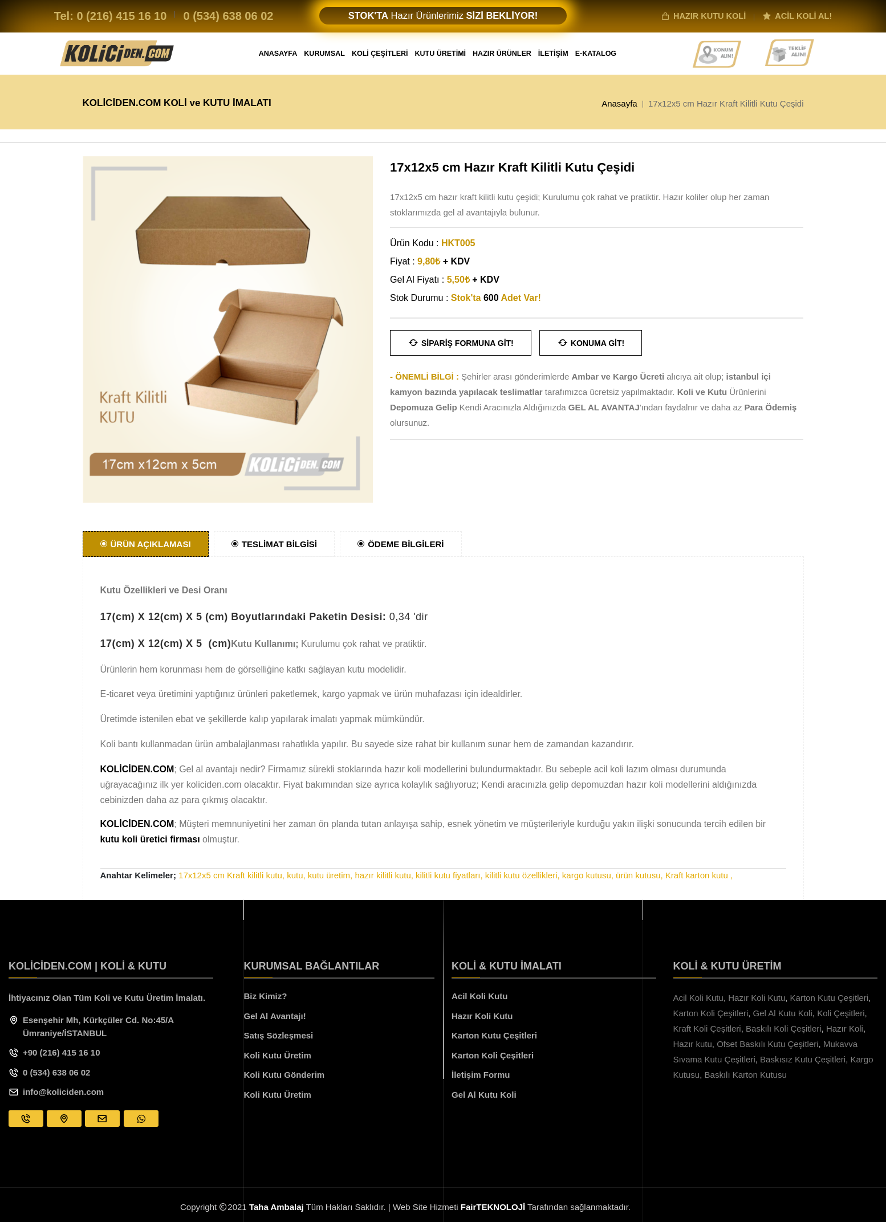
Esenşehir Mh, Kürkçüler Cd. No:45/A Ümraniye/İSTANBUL (98, 1026)
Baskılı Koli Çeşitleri (784, 1028)
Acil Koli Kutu (479, 996)
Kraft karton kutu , (699, 875)
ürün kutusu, (639, 875)
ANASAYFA (278, 54)
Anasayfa (619, 103)
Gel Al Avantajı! (275, 1016)
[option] (228, 329)
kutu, (296, 875)
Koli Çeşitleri (840, 1013)
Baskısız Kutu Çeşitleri (803, 1059)
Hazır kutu (692, 1044)
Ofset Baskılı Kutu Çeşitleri (767, 1044)
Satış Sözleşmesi (279, 1035)
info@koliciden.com (63, 1092)
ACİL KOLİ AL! (797, 16)
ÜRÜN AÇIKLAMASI (145, 544)
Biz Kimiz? (265, 996)
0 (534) (228, 16)
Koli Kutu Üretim (277, 1055)
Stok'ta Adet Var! (496, 298)
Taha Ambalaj (276, 1207)
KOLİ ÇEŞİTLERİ (380, 54)
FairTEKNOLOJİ (493, 1207)
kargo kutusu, (587, 875)
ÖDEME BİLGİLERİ (400, 544)
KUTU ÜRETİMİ (440, 54)
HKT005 (458, 243)
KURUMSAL (324, 54)
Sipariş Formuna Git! (461, 342)
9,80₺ (443, 261)
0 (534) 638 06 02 (56, 1072)
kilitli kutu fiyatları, (449, 875)
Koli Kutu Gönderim (284, 1075)
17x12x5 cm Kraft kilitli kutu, (231, 875)
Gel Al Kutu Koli (484, 1094)
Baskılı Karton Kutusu (746, 1075)
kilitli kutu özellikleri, (522, 875)
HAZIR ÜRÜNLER (502, 54)
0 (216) (121, 16)
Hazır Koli (844, 1028)
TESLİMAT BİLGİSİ (274, 544)
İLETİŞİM (553, 54)
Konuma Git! (590, 342)
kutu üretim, (330, 875)
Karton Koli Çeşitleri (493, 1055)
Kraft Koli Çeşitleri (707, 1028)
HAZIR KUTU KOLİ (703, 16)
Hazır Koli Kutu (482, 1016)
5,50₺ (473, 279)
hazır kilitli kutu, (384, 875)
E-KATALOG (595, 54)
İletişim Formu (481, 1075)
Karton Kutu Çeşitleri (494, 1035)
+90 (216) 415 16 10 (61, 1052)
